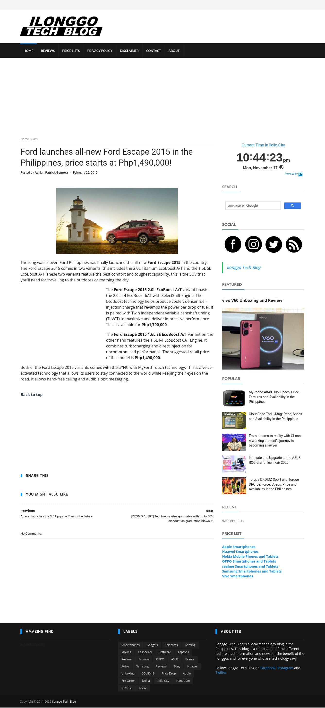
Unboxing (128, 674)
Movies (126, 653)
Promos (143, 660)
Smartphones (130, 646)
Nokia (146, 681)
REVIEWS (48, 51)
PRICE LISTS (71, 51)
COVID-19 (148, 674)
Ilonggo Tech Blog (244, 267)
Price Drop (169, 674)
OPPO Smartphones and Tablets (249, 561)
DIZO (142, 688)
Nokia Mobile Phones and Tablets (250, 557)
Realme (126, 660)
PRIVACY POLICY (100, 51)
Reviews (161, 667)
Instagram (285, 668)
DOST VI (126, 688)
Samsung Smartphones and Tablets (252, 571)
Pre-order (128, 681)
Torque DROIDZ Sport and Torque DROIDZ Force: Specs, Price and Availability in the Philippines (274, 484)
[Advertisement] (162, 94)
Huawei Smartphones (240, 551)
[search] (253, 206)
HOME (29, 51)
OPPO (160, 660)
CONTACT (154, 51)
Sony (177, 667)
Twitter (221, 673)
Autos (125, 667)
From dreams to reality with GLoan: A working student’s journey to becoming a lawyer (275, 440)
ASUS (175, 660)
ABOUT (174, 51)
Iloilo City (163, 681)
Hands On (183, 681)
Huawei (192, 667)
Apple (187, 674)
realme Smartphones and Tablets (250, 566)
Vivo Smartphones (237, 576)
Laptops (183, 653)
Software (165, 653)
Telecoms (171, 646)
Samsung (142, 667)
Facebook (267, 668)
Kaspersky (145, 653)
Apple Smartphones (239, 547)
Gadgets (152, 646)
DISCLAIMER (129, 51)
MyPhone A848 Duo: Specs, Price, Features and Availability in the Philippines (274, 397)
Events (189, 660)
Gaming (190, 646)
